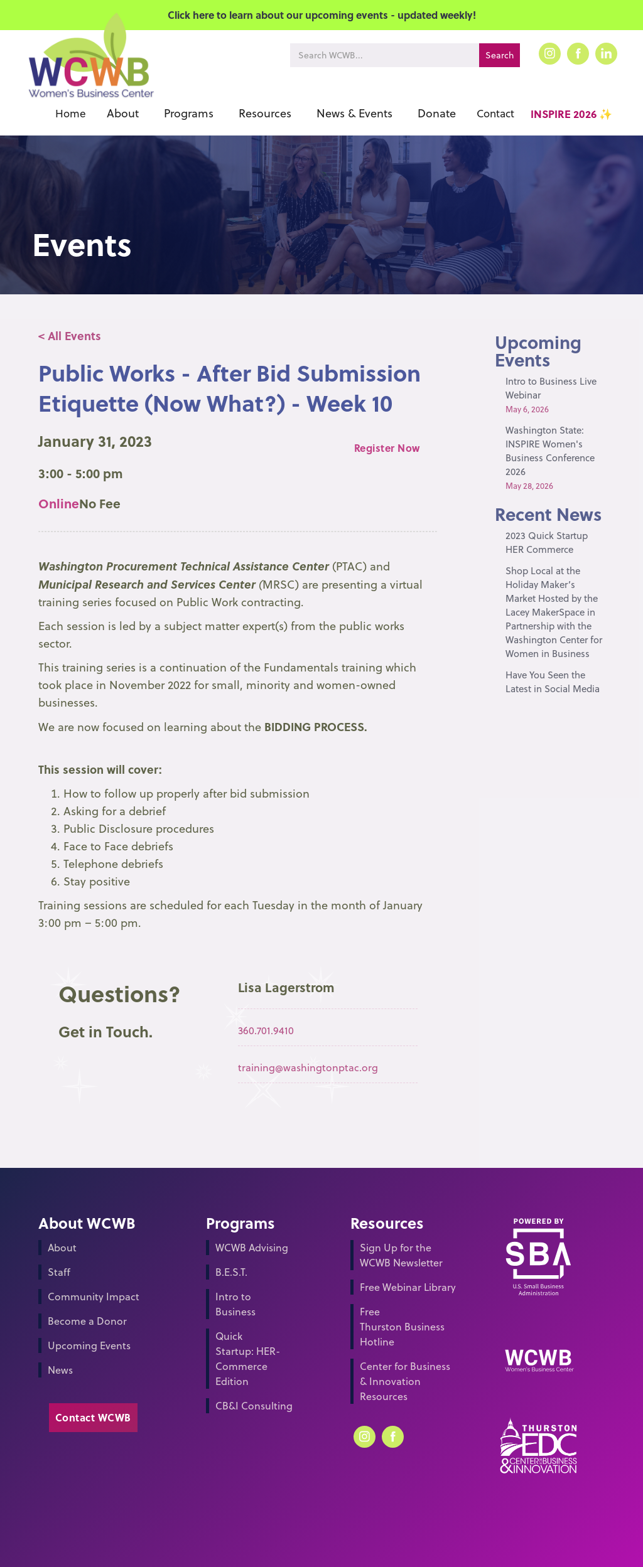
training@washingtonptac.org (308, 1067)
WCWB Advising (251, 1247)
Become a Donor (87, 1321)
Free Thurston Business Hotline (402, 1327)
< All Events (69, 336)
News (60, 1370)
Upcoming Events (89, 1345)
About (62, 1247)
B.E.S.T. (231, 1272)
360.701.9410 (266, 1030)
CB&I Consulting (254, 1406)
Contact (495, 113)
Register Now (387, 448)
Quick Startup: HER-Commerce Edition (247, 1358)
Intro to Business (235, 1304)
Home (70, 113)
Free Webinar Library (408, 1287)
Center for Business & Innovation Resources (405, 1381)
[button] (122, 114)
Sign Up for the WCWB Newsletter (401, 1255)
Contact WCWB (93, 1417)
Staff (59, 1272)
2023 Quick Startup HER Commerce (546, 542)
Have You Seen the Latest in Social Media (552, 681)
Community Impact (93, 1296)
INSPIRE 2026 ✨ (571, 113)
